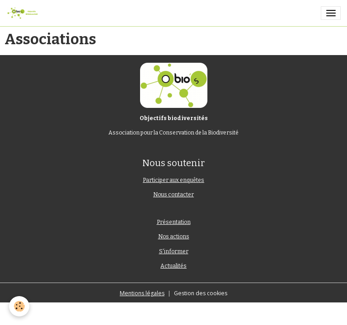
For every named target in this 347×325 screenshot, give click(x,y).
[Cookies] (19, 306)
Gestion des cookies (200, 293)
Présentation (174, 222)
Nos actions (173, 236)
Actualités (173, 266)
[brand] (24, 13)
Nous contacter (173, 194)
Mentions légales (142, 293)
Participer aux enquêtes (173, 180)
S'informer (173, 251)
